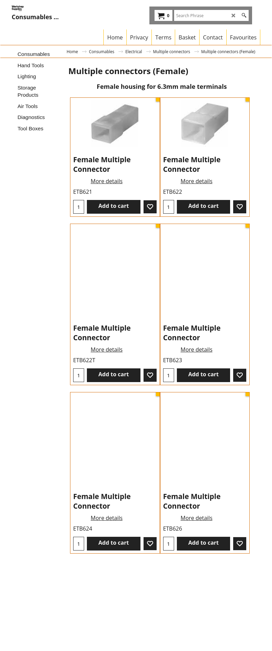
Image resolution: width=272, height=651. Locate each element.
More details (107, 223)
